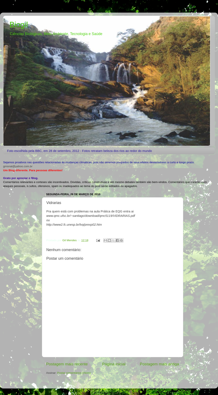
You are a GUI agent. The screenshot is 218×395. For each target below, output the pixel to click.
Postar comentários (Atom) (74, 372)
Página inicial (113, 364)
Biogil (18, 24)
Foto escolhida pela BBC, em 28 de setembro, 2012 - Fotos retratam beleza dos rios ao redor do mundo (79, 151)
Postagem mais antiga (159, 364)
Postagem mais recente (67, 364)
